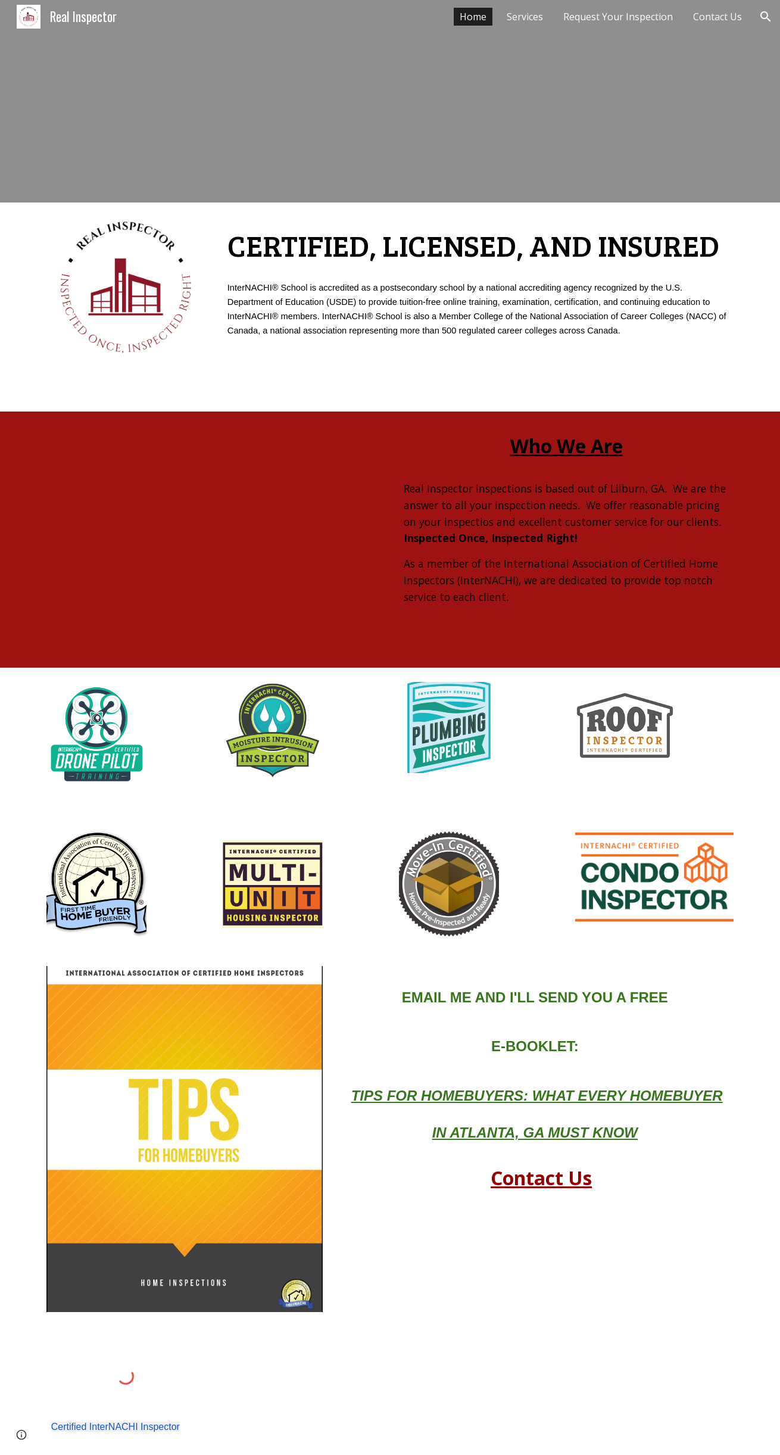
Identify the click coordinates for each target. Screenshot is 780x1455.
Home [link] (473, 16)
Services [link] (525, 16)
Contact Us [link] (717, 16)
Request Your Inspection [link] (618, 16)
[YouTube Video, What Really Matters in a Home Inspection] (213, 539)
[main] (478, 244)
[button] (765, 16)
